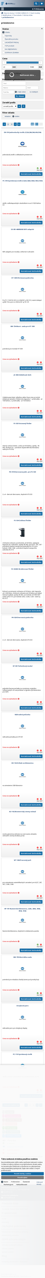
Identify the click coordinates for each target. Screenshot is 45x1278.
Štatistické (26, 1182)
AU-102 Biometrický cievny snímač (22, 811)
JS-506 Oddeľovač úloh (22, 375)
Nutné (6, 1182)
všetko (17, 116)
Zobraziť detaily (39, 1183)
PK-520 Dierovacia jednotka (22, 617)
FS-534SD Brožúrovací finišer (22, 569)
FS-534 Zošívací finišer (22, 520)
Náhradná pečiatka (22, 714)
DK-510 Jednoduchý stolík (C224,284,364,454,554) (22, 132)
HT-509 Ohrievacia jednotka (22, 278)
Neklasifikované (21, 1185)
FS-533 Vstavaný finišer (23, 423)
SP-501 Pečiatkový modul (22, 666)
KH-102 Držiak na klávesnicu (22, 763)
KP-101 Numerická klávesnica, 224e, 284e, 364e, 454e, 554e (22, 910)
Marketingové (8, 1185)
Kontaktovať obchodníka (31, 174)
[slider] (4, 62)
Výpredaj (8, 36)
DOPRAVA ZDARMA (12, 52)
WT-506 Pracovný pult (22, 860)
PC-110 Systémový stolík (22, 1054)
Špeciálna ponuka (11, 39)
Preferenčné (15, 1182)
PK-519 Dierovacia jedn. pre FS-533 (22, 472)
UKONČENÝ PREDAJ (12, 42)
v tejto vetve (21, 92)
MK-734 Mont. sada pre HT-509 (22, 326)
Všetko (7, 32)
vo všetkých (34, 92)
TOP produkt (9, 46)
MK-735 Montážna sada (22, 957)
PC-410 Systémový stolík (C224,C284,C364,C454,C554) (22, 181)
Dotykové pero (23, 1006)
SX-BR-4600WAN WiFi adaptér (22, 229)
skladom (8, 116)
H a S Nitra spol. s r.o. (10, 3)
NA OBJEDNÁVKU (11, 49)
